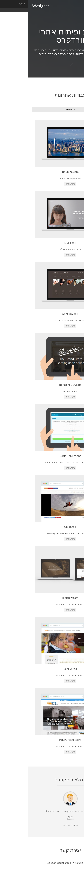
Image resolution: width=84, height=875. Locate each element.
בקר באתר (42, 184)
